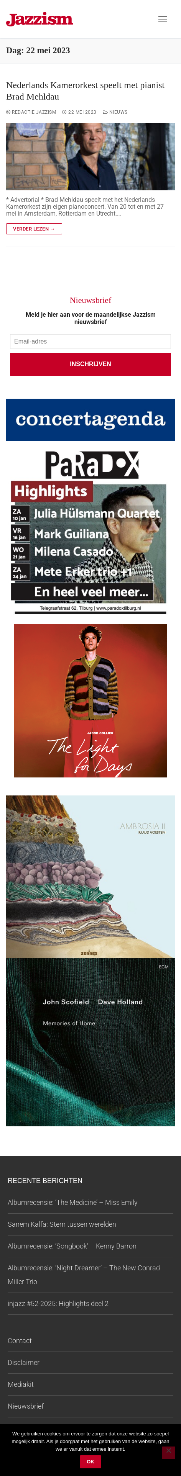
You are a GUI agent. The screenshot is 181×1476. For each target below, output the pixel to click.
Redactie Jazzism (31, 112)
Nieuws (115, 112)
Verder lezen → (34, 229)
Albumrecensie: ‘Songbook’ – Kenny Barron (72, 1246)
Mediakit (21, 1384)
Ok (90, 1462)
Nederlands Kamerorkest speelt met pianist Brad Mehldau (85, 90)
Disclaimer (23, 1362)
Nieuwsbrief (26, 1406)
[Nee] (168, 1453)
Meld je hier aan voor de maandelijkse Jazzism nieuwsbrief (91, 318)
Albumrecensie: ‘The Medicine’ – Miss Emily (73, 1202)
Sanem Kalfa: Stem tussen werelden (62, 1224)
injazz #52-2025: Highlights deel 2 (58, 1303)
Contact (20, 1341)
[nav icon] (162, 19)
